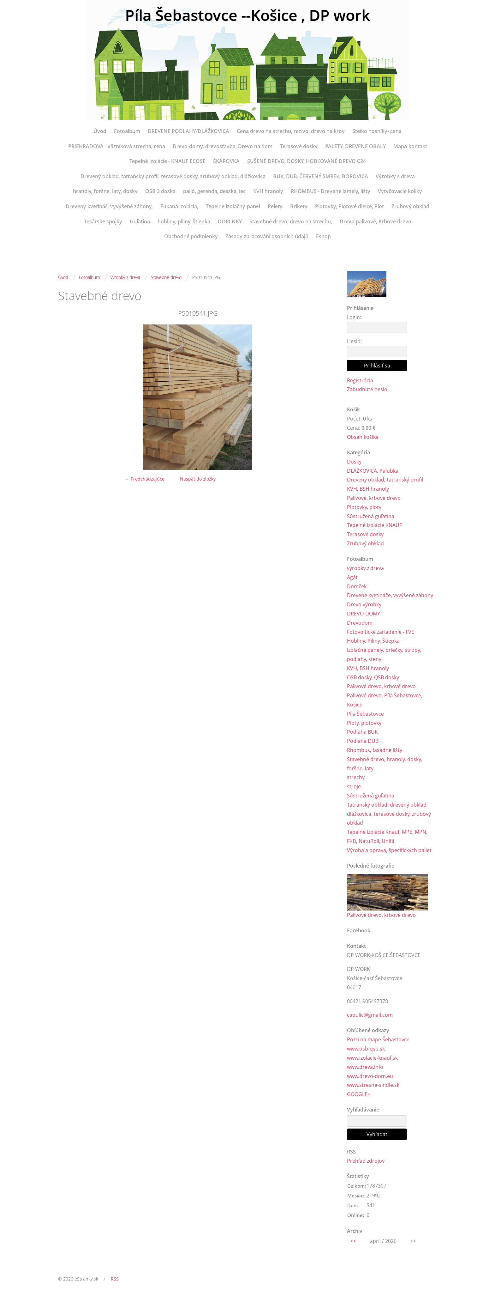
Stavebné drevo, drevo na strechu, (290, 221)
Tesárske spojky (103, 221)
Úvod (99, 131)
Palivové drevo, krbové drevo (381, 686)
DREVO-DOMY (363, 613)
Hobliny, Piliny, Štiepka (373, 640)
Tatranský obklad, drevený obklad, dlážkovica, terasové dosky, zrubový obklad (389, 814)
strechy (356, 777)
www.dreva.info (365, 1066)
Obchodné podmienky (191, 236)
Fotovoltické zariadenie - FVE (380, 631)
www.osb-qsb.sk (366, 1048)
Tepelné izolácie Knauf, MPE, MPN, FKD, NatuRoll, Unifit (387, 836)
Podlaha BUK (362, 731)
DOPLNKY (230, 221)
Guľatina (140, 221)
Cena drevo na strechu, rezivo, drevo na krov (291, 131)
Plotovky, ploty (364, 507)
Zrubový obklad (410, 206)
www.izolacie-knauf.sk (372, 1057)
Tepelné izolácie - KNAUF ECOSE (167, 161)
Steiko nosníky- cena (377, 131)
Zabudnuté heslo (367, 389)
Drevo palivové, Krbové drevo (375, 221)
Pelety (275, 206)
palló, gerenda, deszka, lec (214, 191)
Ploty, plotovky (364, 722)
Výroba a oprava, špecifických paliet (389, 850)
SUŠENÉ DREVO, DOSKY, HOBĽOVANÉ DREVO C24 (306, 161)
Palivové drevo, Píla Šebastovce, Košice (384, 700)
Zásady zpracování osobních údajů (266, 236)
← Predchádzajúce (144, 479)
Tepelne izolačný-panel (233, 206)
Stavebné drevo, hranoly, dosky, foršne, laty (384, 764)
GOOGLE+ (358, 1094)
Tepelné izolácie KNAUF (374, 525)
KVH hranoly (268, 191)
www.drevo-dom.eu (370, 1076)
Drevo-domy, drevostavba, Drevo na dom (222, 146)
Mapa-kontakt (410, 146)
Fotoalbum (127, 131)
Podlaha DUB (363, 740)
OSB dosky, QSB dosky (373, 677)
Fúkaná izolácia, (179, 206)
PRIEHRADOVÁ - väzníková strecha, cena (116, 146)
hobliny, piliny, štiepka (184, 221)
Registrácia (360, 380)
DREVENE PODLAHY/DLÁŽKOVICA (188, 131)
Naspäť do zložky (198, 479)
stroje (354, 786)
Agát (352, 577)
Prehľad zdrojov (366, 1160)
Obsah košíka (363, 436)
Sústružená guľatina (370, 516)
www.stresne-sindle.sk (373, 1084)
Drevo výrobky (364, 604)
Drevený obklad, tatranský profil (385, 479)
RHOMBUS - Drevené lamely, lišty (330, 191)
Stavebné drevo (166, 277)
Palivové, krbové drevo (374, 497)
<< (353, 1241)
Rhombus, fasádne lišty (374, 750)
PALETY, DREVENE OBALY (355, 146)
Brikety (298, 206)
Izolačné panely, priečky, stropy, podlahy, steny (384, 654)
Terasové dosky (299, 146)
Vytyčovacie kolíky (400, 191)
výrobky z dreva (125, 277)
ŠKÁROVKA (226, 161)
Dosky (354, 461)
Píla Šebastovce (365, 713)
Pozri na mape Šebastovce (378, 1039)
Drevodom (360, 622)
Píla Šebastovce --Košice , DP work (247, 15)
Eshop (323, 236)
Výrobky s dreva (395, 176)
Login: (354, 317)
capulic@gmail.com (370, 1014)
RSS (115, 1279)
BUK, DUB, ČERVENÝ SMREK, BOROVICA (320, 176)
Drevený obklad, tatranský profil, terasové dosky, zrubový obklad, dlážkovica (173, 176)
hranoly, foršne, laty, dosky (105, 191)
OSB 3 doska (160, 191)
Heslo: (354, 341)
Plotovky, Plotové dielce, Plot (349, 206)
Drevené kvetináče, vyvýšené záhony (390, 595)
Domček (357, 586)
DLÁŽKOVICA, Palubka (372, 470)
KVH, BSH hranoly (368, 488)
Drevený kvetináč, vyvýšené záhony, (109, 206)
